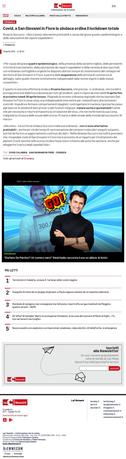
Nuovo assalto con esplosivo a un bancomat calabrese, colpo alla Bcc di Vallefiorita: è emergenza (64, 327)
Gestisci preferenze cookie (13, 456)
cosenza (61, 152)
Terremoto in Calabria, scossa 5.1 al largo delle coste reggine (44, 279)
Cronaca (29, 158)
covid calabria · (18, 152)
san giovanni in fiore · (42, 152)
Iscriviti (114, 368)
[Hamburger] (4, 6)
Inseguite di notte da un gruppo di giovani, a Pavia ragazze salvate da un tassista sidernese (60, 291)
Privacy (7, 454)
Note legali (18, 454)
